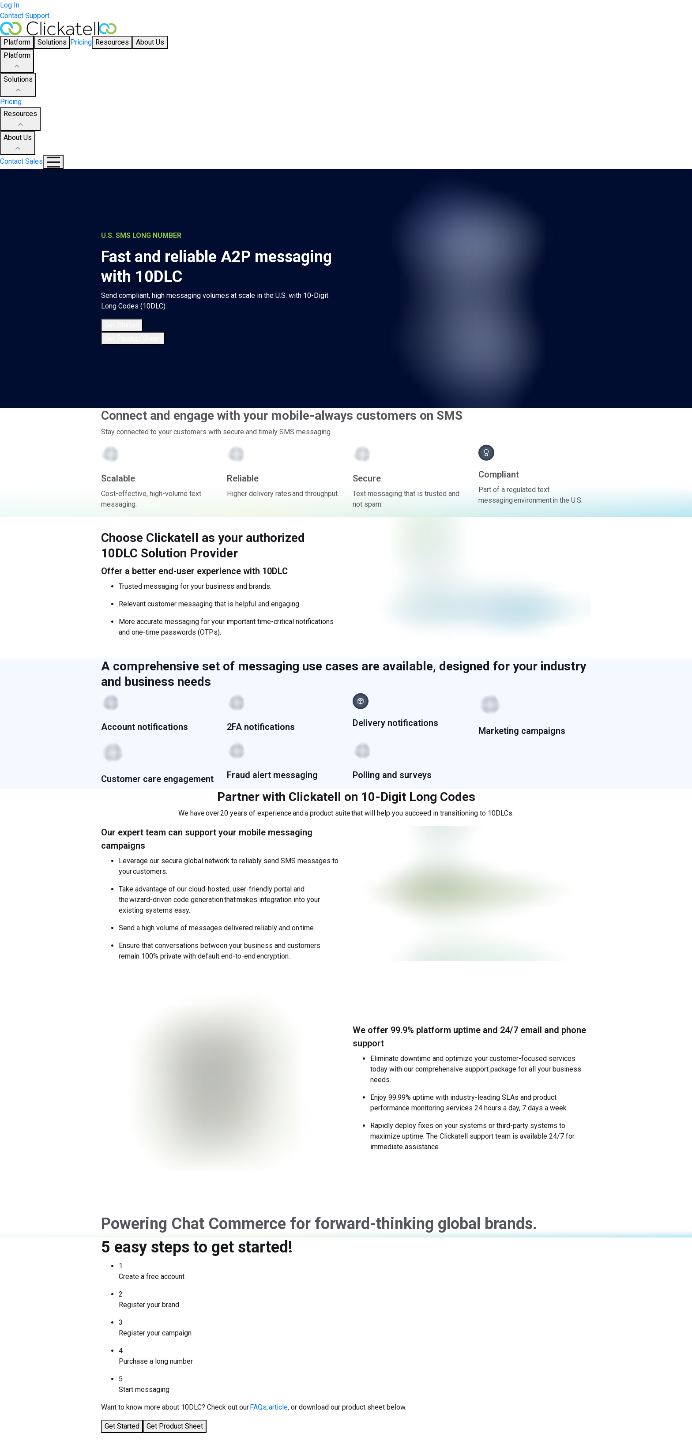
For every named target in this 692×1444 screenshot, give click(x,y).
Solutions (18, 85)
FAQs (258, 1407)
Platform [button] (17, 42)
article (278, 1407)
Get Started (122, 325)
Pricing (81, 42)
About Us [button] (150, 42)
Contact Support (24, 15)
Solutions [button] (52, 42)
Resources (20, 119)
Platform (17, 61)
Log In (9, 5)
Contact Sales (21, 161)
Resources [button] (112, 42)
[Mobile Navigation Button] (53, 162)
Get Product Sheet (133, 338)
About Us (18, 143)
